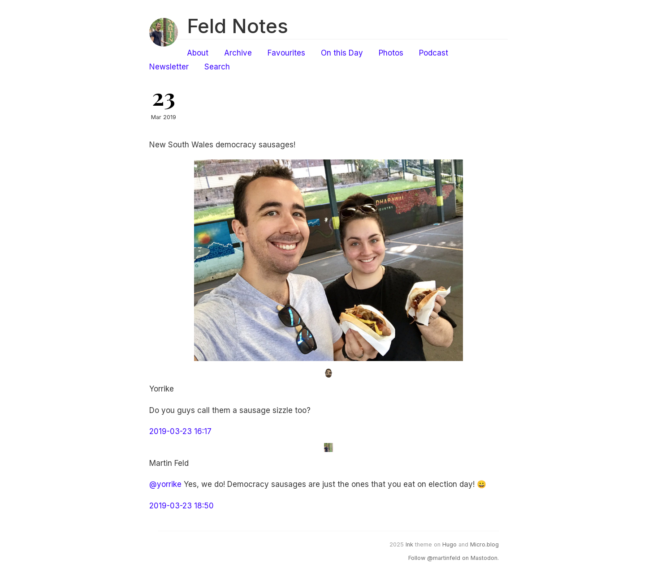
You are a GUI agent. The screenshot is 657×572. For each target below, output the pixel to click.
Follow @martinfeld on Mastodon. (453, 558)
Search (217, 66)
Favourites (286, 52)
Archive (238, 52)
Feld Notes (237, 26)
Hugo (449, 544)
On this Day (342, 52)
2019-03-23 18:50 (181, 505)
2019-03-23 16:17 (180, 431)
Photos (391, 52)
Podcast (433, 52)
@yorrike (165, 484)
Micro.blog (484, 544)
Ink (409, 544)
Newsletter (169, 66)
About (197, 52)
